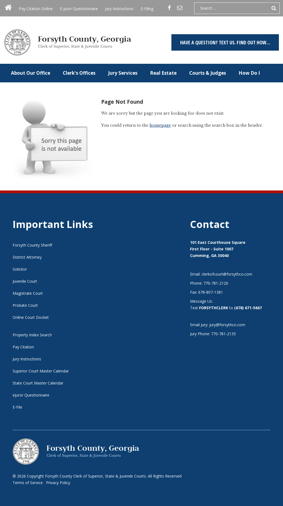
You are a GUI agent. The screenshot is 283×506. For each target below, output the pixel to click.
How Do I (249, 73)
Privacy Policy (58, 482)
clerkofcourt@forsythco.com (227, 274)
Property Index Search (32, 334)
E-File (17, 407)
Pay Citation (23, 346)
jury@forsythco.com (227, 324)
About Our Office (30, 73)
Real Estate (163, 73)
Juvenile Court (25, 281)
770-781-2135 (223, 333)
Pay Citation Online (36, 8)
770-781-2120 (215, 283)
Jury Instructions (119, 8)
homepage (160, 125)
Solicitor (20, 269)
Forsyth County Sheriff (32, 245)
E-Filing (147, 8)
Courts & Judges (207, 73)
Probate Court (25, 305)
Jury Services (122, 73)
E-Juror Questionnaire (79, 8)
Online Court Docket (31, 317)
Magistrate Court (28, 293)
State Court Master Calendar (38, 383)
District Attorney (27, 257)
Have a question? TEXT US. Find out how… (225, 42)
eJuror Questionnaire (31, 395)
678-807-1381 (210, 292)
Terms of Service (28, 482)
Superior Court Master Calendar (41, 371)
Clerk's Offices (79, 73)
